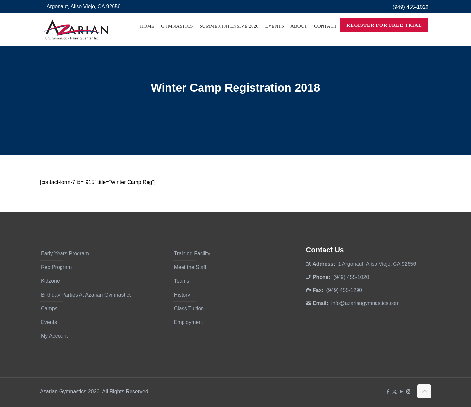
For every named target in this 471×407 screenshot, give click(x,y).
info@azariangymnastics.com (365, 303)
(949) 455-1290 (344, 290)
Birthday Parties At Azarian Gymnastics (86, 294)
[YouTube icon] (401, 391)
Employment (188, 322)
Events (49, 322)
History (182, 294)
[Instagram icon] (408, 391)
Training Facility (192, 253)
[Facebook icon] (387, 391)
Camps (49, 308)
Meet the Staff (190, 267)
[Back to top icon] (424, 391)
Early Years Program (65, 253)
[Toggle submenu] (177, 42)
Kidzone (50, 281)
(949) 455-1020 (410, 7)
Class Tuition (189, 308)
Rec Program (56, 267)
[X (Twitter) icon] (394, 391)
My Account (54, 336)
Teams (181, 281)
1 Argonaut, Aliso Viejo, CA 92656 (82, 6)
